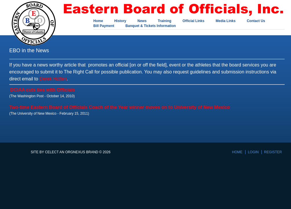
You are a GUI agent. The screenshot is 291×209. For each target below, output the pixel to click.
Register (273, 152)
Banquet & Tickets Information (151, 26)
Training (164, 21)
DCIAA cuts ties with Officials (42, 89)
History (120, 21)
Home (98, 21)
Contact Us (256, 21)
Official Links (193, 21)
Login (253, 152)
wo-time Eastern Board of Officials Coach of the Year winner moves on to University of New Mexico (121, 107)
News (141, 21)
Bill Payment (103, 26)
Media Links (226, 21)
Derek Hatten (53, 78)
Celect (52, 152)
